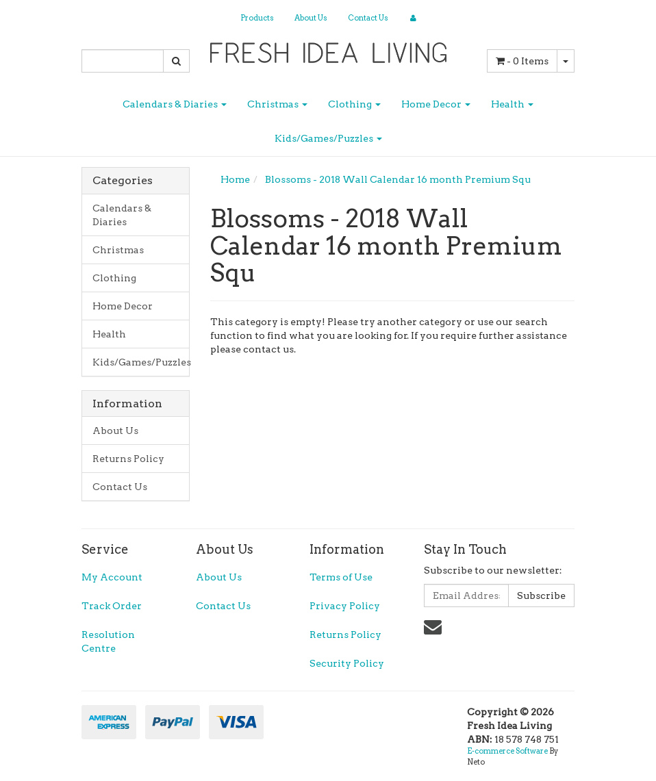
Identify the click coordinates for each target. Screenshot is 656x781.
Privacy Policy (345, 605)
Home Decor (435, 104)
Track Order (111, 605)
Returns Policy (128, 458)
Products (257, 18)
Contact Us (368, 18)
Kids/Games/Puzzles (328, 138)
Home (235, 179)
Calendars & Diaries (175, 104)
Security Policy (347, 663)
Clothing (354, 104)
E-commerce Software (507, 751)
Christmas (277, 104)
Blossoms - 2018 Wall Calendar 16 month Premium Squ (398, 179)
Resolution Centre (108, 641)
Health (512, 104)
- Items (522, 60)
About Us (310, 18)
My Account (111, 577)
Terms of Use (341, 577)
